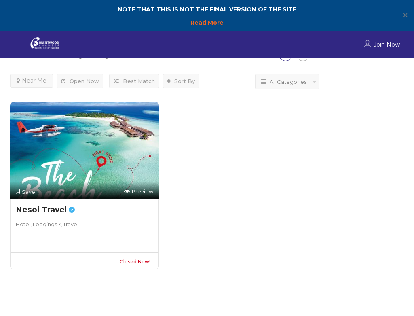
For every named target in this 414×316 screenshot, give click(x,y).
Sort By (181, 81)
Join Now (387, 44)
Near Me (31, 80)
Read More (207, 22)
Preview (138, 192)
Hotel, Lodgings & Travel (47, 224)
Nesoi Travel (45, 209)
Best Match (134, 81)
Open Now (80, 81)
